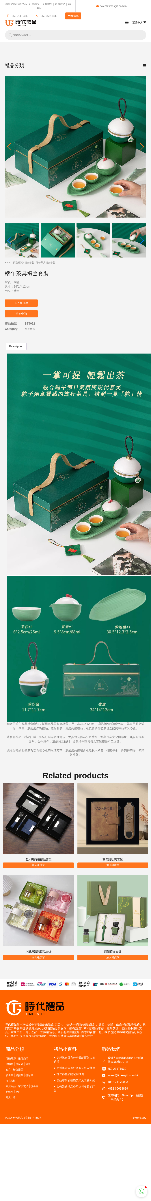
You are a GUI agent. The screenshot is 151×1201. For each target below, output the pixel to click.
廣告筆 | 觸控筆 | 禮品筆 (19, 1075)
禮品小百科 (65, 1049)
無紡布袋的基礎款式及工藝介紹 (76, 1080)
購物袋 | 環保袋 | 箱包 (18, 1064)
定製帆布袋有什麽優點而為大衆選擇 (74, 1059)
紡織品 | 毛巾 (13, 1091)
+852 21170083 (17, 16)
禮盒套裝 (29, 262)
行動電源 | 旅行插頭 (17, 1058)
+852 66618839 (46, 16)
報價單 (73, 15)
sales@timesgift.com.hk (111, 6)
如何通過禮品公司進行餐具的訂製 (74, 1088)
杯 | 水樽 (11, 1080)
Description (16, 346)
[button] (141, 147)
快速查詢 (21, 313)
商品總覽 (18, 262)
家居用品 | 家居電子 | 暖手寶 (22, 1086)
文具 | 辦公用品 (14, 1069)
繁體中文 (139, 22)
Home (8, 262)
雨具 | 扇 (11, 1097)
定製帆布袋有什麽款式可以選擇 (76, 1067)
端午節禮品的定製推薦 (70, 1074)
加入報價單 (21, 302)
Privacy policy (139, 1118)
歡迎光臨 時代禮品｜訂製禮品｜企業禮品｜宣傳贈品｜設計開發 (39, 6)
